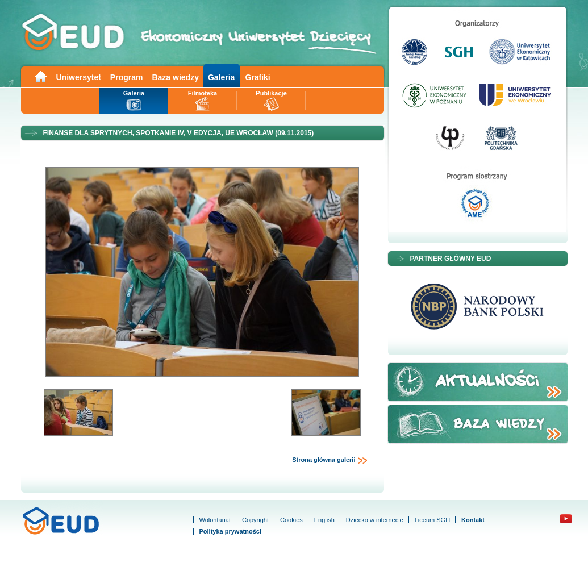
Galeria (221, 77)
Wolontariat (215, 519)
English (324, 519)
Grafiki (257, 77)
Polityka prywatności (230, 531)
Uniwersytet (78, 77)
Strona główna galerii (329, 460)
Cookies (291, 519)
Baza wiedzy (175, 77)
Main (40, 76)
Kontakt (473, 519)
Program (126, 77)
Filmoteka (202, 93)
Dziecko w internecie (374, 519)
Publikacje (271, 93)
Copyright (255, 519)
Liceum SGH (432, 519)
